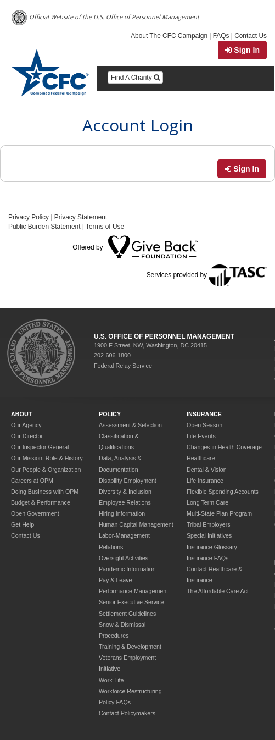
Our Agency (26, 425)
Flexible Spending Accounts (223, 491)
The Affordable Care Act (218, 591)
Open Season (204, 425)
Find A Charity (135, 77)
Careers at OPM (32, 480)
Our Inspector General (40, 447)
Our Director (27, 436)
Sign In (242, 50)
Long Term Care (207, 502)
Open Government (35, 513)
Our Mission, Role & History (47, 458)
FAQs (221, 36)
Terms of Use (105, 226)
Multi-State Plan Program (219, 513)
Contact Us (250, 36)
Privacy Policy (28, 217)
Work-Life (111, 680)
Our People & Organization (46, 469)
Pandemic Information (127, 569)
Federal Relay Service (123, 365)
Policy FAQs (115, 702)
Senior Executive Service (131, 602)
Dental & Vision (207, 469)
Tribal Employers (209, 524)
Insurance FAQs (207, 558)
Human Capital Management (136, 524)
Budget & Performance (40, 502)
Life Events (201, 436)
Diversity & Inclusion (125, 491)
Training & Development (130, 646)
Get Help (22, 524)
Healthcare (201, 458)
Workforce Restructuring (130, 691)
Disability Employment (127, 480)
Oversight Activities (123, 558)
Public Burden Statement (44, 226)
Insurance (204, 414)
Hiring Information (122, 513)
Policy (110, 414)
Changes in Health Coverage (224, 447)
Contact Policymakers (127, 713)
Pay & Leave (115, 580)
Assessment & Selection (130, 425)
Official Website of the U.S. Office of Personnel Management (105, 18)
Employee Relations (125, 502)
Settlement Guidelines (127, 613)
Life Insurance (205, 480)
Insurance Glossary (212, 547)
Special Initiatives (209, 535)
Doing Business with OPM (44, 491)
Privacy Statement (80, 217)
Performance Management (133, 591)
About (21, 414)
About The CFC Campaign (169, 36)
